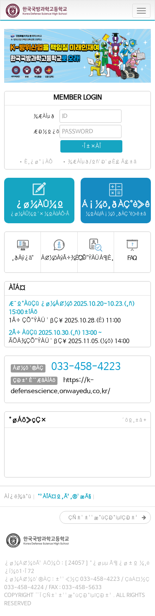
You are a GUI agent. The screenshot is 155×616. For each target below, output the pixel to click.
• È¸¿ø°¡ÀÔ (36, 162)
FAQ (132, 258)
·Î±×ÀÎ (91, 146)
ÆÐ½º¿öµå (45, 132)
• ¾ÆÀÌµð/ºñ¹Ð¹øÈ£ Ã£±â (99, 162)
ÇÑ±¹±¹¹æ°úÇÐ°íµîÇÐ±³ (103, 518)
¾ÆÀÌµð (44, 116)
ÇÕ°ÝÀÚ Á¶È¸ (95, 258)
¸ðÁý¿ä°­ (23, 258)
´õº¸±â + (134, 420)
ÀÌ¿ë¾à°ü (17, 497)
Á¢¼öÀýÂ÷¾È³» (59, 258)
